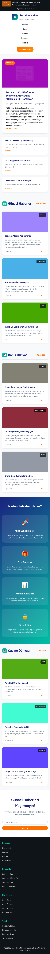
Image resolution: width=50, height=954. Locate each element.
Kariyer (5, 856)
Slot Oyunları (7, 908)
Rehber (25, 43)
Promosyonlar (8, 912)
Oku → (43, 251)
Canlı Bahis (6, 900)
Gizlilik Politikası (8, 926)
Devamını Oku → (12, 128)
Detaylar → (8, 151)
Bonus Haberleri (8, 886)
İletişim (5, 852)
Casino (25, 33)
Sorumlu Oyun (8, 934)
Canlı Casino (7, 904)
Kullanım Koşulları (9, 930)
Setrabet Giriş (25, 49)
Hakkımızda (7, 848)
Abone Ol (25, 828)
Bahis (25, 29)
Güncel (25, 24)
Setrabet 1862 (8, 882)
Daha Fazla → (43, 651)
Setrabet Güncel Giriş (10, 878)
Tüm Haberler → (42, 204)
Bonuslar (25, 38)
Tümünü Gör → (42, 355)
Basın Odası (7, 860)
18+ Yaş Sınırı (7, 938)
